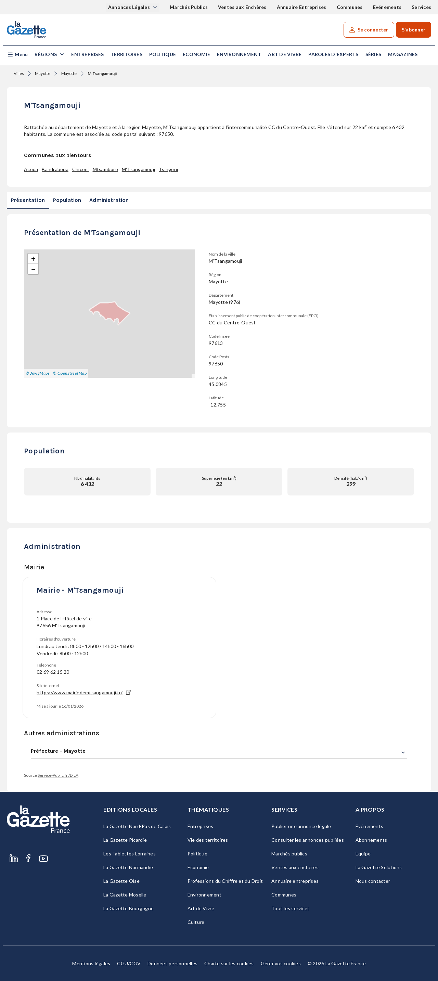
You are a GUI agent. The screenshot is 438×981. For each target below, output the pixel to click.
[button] (17, 54)
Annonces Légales (129, 7)
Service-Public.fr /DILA (58, 775)
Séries (373, 54)
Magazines (402, 54)
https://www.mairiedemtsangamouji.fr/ (84, 692)
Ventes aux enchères (295, 867)
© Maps (38, 373)
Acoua (31, 169)
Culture (196, 922)
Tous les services (290, 908)
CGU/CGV (129, 963)
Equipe (363, 853)
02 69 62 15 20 (53, 672)
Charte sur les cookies (229, 963)
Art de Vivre (284, 54)
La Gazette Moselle (124, 895)
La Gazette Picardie (125, 840)
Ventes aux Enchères (242, 7)
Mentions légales (91, 963)
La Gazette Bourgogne (128, 908)
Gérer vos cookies (281, 963)
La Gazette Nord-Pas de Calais (137, 826)
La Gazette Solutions (379, 867)
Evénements (387, 7)
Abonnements (371, 840)
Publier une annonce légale (301, 826)
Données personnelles (172, 963)
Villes (19, 73)
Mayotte (42, 73)
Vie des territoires (208, 840)
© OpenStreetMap (70, 373)
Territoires (126, 54)
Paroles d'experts (333, 54)
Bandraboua (55, 169)
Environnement (239, 54)
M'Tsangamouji (138, 169)
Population (67, 200)
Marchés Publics (189, 7)
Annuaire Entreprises (301, 7)
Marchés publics (289, 853)
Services (421, 7)
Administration (109, 200)
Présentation (28, 200)
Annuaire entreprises (295, 881)
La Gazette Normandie (128, 867)
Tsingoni (168, 169)
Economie (196, 54)
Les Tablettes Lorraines (129, 853)
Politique (162, 54)
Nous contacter (373, 881)
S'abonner (413, 30)
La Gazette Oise (121, 881)
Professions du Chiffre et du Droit (225, 881)
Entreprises (87, 54)
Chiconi (80, 169)
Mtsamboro (105, 169)
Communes (350, 7)
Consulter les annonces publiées (307, 840)
